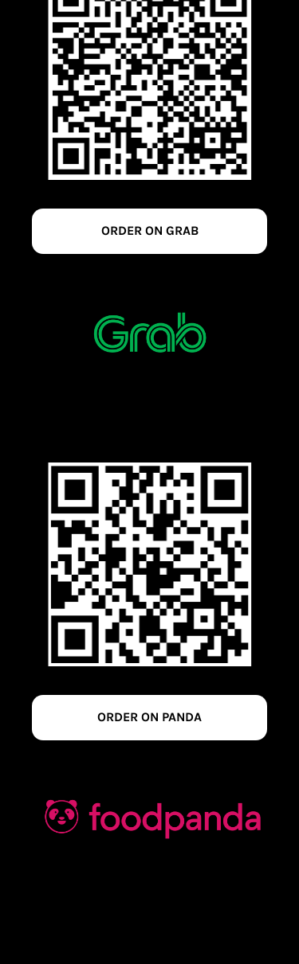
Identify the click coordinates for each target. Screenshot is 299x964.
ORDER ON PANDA (149, 716)
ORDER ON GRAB (150, 230)
